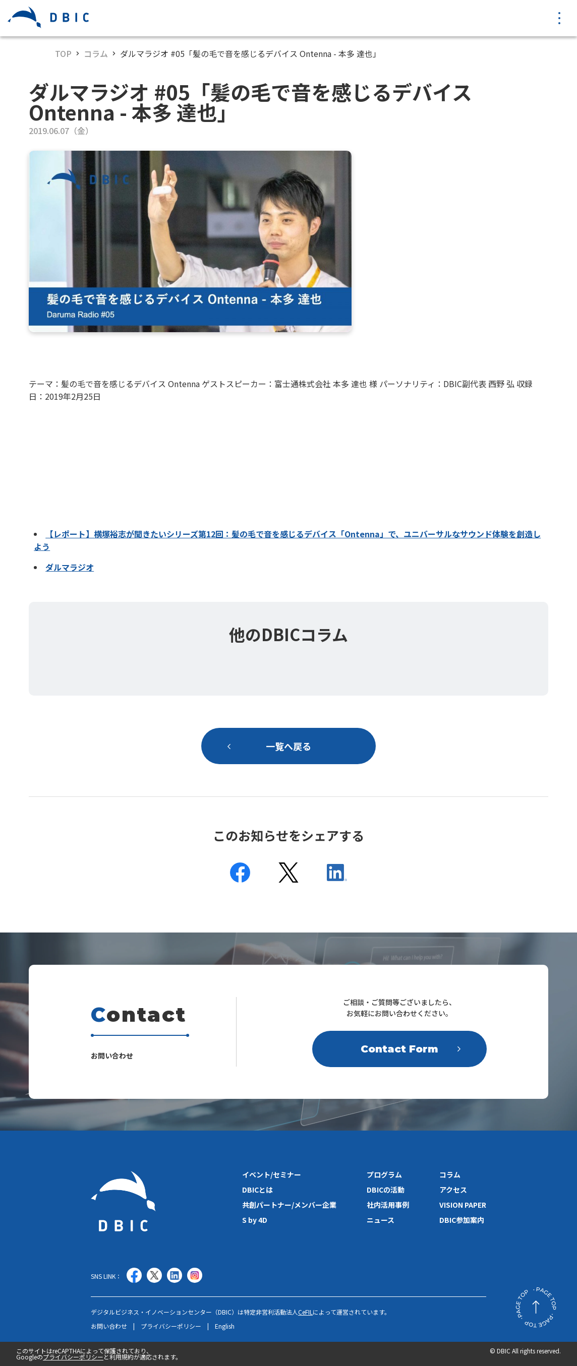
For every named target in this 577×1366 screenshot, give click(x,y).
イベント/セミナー (271, 1174)
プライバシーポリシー (171, 1326)
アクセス (453, 1189)
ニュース (380, 1219)
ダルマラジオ (69, 567)
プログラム (384, 1174)
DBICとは (257, 1189)
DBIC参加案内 (461, 1219)
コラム (96, 53)
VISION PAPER (462, 1204)
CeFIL (305, 1312)
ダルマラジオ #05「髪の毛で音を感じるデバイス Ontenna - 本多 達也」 (250, 53)
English (225, 1326)
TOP (63, 53)
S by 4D (254, 1219)
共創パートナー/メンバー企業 (289, 1204)
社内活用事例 (388, 1204)
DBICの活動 (386, 1189)
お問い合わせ (109, 1326)
